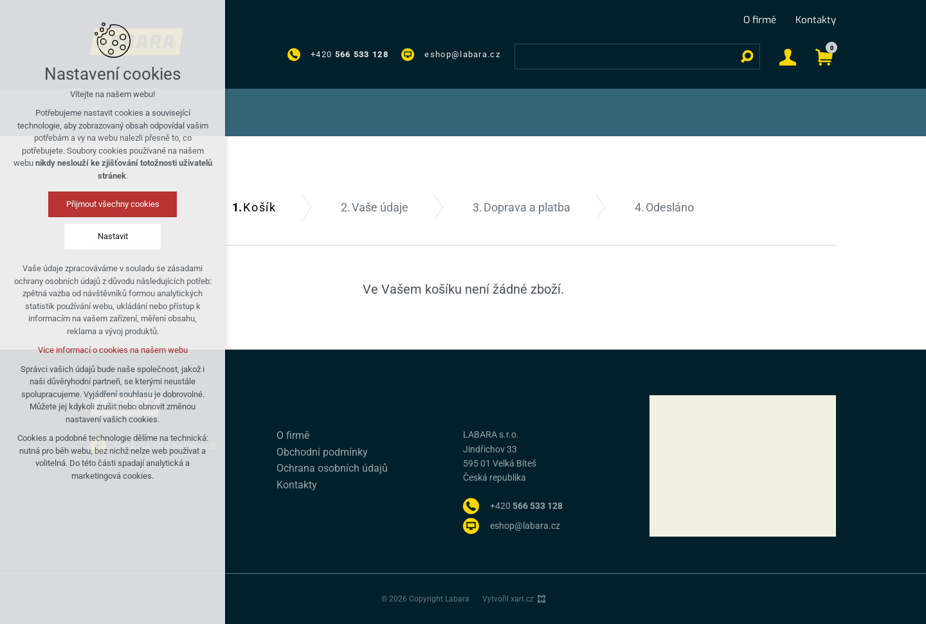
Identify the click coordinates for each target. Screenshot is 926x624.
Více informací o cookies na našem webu (113, 350)
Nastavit (113, 236)
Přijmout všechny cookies (112, 204)
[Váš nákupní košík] (824, 56)
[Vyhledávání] (747, 56)
